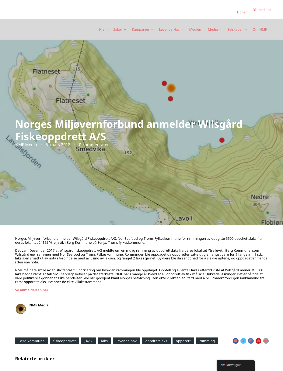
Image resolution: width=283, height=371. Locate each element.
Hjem (103, 29)
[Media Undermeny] (220, 29)
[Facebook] (236, 341)
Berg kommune (31, 341)
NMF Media (38, 305)
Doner (242, 12)
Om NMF (260, 29)
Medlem (195, 29)
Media (213, 29)
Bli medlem (262, 9)
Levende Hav (169, 29)
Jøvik (88, 341)
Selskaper (235, 29)
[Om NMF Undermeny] (269, 29)
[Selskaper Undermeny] (246, 29)
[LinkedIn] (251, 341)
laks (104, 341)
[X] (243, 341)
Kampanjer (140, 29)
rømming (207, 341)
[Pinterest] (258, 341)
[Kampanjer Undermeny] (152, 29)
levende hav (127, 341)
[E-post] (266, 341)
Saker (117, 29)
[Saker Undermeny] (125, 29)
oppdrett (183, 341)
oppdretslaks (156, 341)
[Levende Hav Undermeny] (182, 29)
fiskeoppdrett (64, 341)
